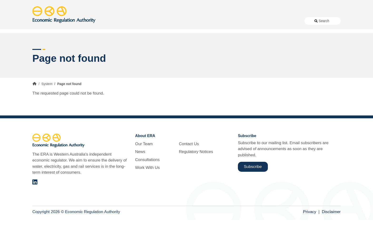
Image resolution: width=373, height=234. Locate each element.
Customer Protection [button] (198, 38)
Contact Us (254, 21)
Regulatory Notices (284, 21)
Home (34, 98)
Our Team (144, 158)
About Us (161, 21)
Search (324, 21)
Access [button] (38, 38)
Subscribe (253, 181)
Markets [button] (321, 38)
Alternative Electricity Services (113, 38)
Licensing (265, 38)
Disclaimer (331, 226)
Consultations (203, 21)
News (182, 21)
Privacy (309, 226)
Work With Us (230, 21)
